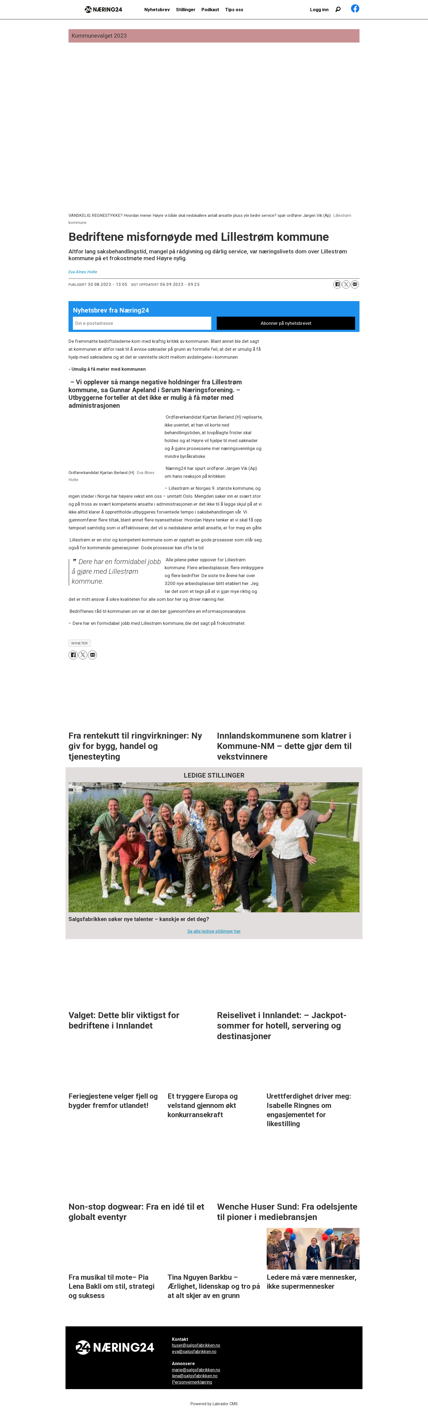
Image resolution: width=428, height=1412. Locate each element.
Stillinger (185, 9)
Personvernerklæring (192, 1382)
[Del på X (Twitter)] (346, 284)
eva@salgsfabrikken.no (194, 1351)
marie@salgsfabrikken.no (196, 1369)
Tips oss (234, 9)
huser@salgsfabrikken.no (196, 1345)
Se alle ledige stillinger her (214, 931)
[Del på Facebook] (337, 284)
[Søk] (338, 9)
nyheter (80, 643)
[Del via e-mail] (355, 284)
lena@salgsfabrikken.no (195, 1375)
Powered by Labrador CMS (214, 1404)
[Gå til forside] (103, 9)
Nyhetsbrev (157, 9)
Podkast (210, 9)
